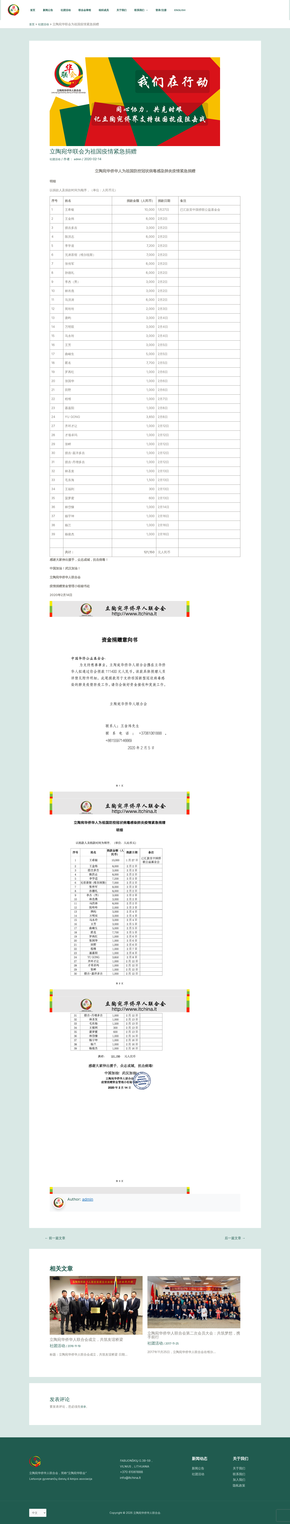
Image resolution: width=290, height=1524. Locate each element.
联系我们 (151, 10)
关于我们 (130, 10)
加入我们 (239, 1478)
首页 (33, 10)
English (193, 10)
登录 (84, 1405)
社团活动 (70, 10)
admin (87, 1199)
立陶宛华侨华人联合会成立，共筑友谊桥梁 (86, 1339)
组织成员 (111, 10)
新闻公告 (50, 10)
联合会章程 (90, 10)
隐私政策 (239, 1484)
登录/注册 (172, 10)
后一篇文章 (235, 1238)
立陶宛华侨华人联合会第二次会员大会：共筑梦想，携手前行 (193, 1335)
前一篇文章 (55, 1238)
